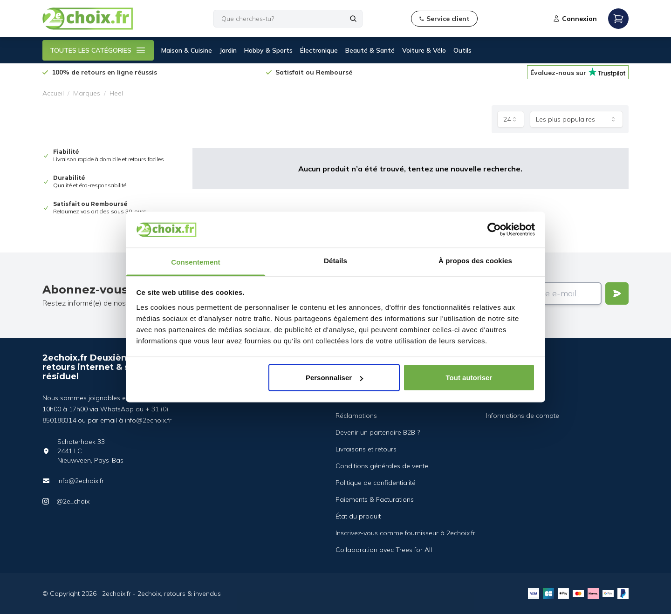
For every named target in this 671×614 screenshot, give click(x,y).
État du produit (358, 516)
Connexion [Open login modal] (575, 18)
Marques (86, 93)
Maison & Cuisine (186, 50)
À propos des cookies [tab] (475, 260)
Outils (462, 50)
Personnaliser (334, 378)
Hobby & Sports (268, 50)
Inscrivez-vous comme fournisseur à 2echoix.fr (405, 533)
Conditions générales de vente (382, 466)
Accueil (53, 93)
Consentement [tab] (195, 262)
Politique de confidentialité (376, 482)
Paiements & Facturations (375, 499)
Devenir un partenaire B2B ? (378, 432)
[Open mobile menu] (618, 18)
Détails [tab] (335, 260)
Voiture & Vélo (424, 50)
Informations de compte (522, 415)
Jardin (228, 50)
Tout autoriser (469, 378)
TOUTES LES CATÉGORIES (98, 50)
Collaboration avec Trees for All (384, 550)
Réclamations (356, 415)
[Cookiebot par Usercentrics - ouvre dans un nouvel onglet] (494, 230)
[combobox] (510, 119)
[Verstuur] (617, 293)
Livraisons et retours (366, 449)
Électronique (319, 50)
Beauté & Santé (370, 50)
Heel (116, 93)
